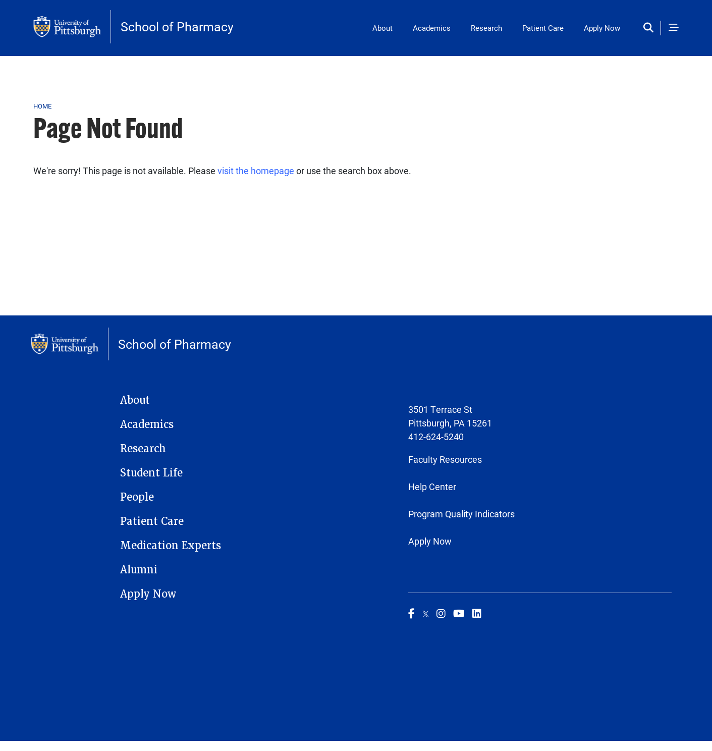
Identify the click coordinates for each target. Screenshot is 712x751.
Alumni (138, 569)
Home (42, 106)
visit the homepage (255, 171)
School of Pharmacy (177, 26)
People (137, 497)
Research (486, 28)
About (382, 28)
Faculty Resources (445, 459)
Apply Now (602, 28)
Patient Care (543, 28)
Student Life (151, 472)
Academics (432, 28)
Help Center (432, 486)
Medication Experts (170, 545)
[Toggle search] (650, 28)
